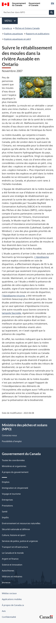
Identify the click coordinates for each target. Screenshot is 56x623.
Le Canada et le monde (13, 553)
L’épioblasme (41, 257)
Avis (4, 611)
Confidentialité (9, 617)
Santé (4, 511)
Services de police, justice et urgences (20, 541)
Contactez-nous (9, 435)
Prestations (7, 505)
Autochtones (8, 570)
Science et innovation (12, 564)
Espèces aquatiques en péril (17, 39)
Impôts (5, 517)
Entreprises (7, 499)
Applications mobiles (12, 599)
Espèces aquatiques (13, 33)
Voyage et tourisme (11, 493)
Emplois (5, 482)
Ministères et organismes (14, 466)
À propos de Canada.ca (13, 605)
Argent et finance (10, 558)
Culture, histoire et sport (13, 535)
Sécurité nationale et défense (16, 529)
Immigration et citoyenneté (15, 488)
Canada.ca (7, 28)
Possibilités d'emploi (12, 441)
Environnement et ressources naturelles (21, 523)
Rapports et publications (37, 33)
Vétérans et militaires (12, 576)
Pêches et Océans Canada (27, 28)
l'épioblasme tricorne (13, 295)
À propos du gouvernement (15, 472)
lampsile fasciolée (11, 313)
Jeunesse (6, 582)
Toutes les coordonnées (13, 460)
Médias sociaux (9, 593)
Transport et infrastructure (15, 547)
